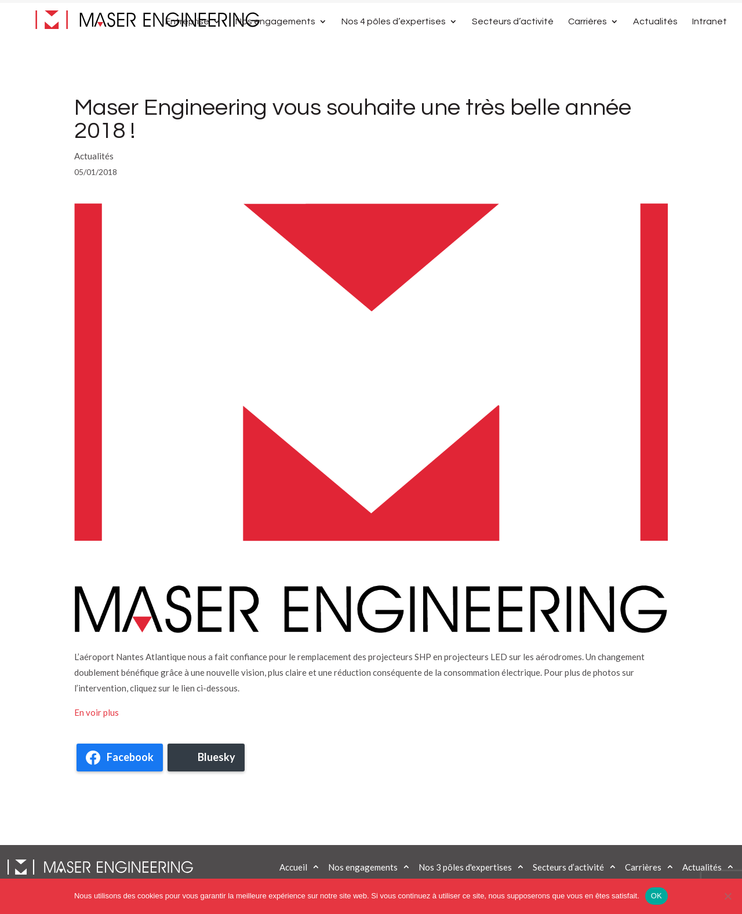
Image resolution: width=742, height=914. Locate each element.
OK (656, 895)
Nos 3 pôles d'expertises (465, 867)
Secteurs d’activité (513, 47)
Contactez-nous (617, 13)
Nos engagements (275, 47)
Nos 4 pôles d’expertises (393, 47)
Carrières (587, 47)
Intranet (709, 47)
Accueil (293, 867)
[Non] (727, 896)
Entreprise (187, 47)
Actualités (655, 47)
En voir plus (96, 712)
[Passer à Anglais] (677, 16)
